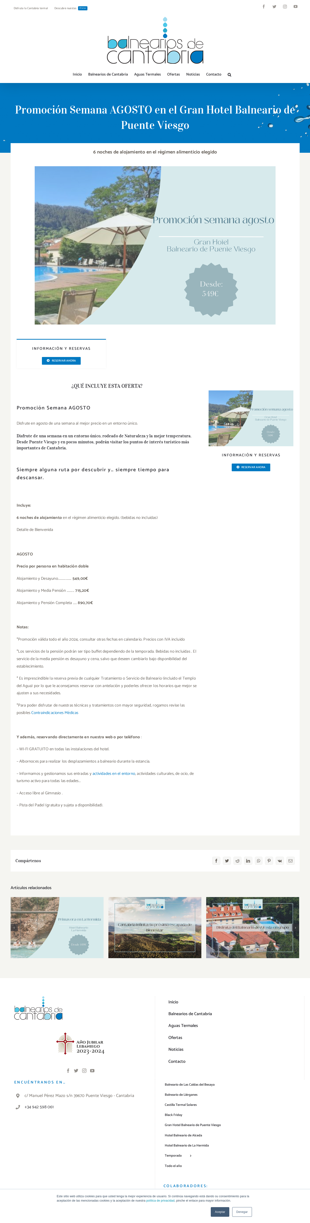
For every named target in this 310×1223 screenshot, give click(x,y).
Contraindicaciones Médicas (54, 712)
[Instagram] (84, 1070)
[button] (229, 74)
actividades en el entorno (113, 773)
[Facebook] (68, 1070)
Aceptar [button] (220, 1212)
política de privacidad (160, 1200)
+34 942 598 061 (39, 1107)
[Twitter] (76, 1070)
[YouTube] (92, 1070)
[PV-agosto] (155, 168)
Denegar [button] (242, 1212)
